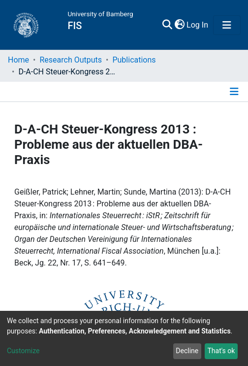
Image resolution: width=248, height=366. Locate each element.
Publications (133, 60)
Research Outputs (70, 60)
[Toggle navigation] (227, 25)
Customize (23, 351)
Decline (187, 351)
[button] (179, 25)
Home (18, 60)
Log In (197, 25)
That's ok (221, 351)
